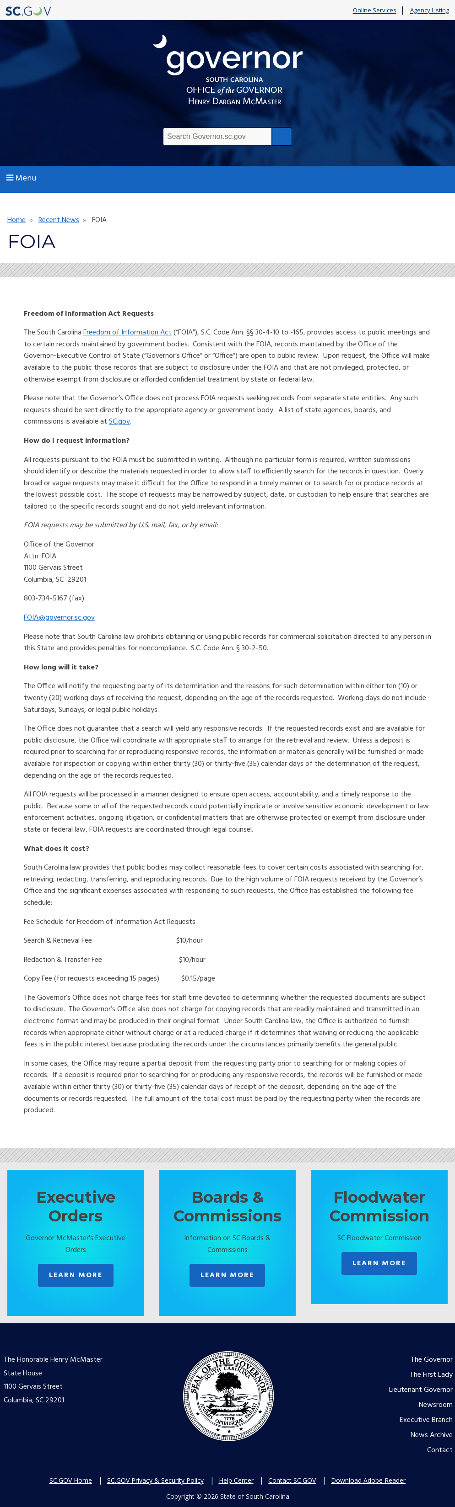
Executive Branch (426, 1420)
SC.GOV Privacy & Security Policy (155, 1480)
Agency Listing (429, 10)
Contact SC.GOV (292, 1480)
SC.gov (119, 422)
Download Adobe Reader (368, 1480)
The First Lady (431, 1375)
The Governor (432, 1360)
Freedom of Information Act (127, 333)
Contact (440, 1450)
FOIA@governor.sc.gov (59, 618)
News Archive (432, 1435)
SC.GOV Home (70, 1480)
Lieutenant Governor (421, 1390)
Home (16, 220)
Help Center (236, 1480)
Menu (21, 178)
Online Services (374, 10)
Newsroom (436, 1405)
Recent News (58, 220)
